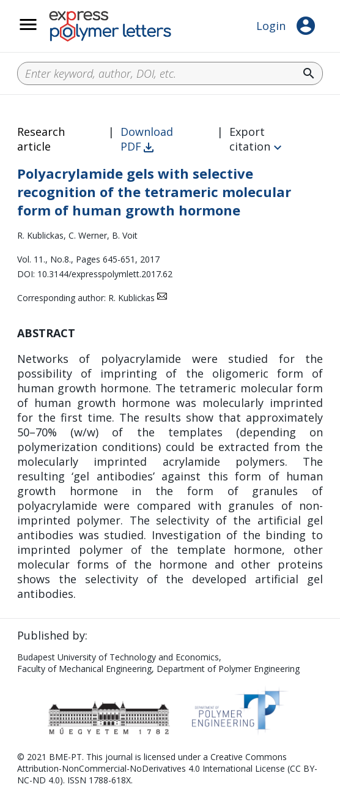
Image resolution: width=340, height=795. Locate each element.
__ (44, 31)
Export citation (249, 139)
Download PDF (146, 139)
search (308, 73)
